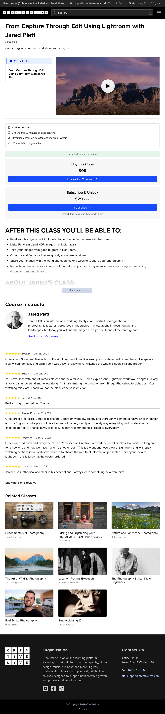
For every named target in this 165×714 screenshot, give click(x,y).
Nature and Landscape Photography (135, 533)
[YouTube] (45, 689)
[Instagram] (61, 689)
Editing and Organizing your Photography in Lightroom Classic (80, 535)
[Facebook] (53, 689)
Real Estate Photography (21, 620)
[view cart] (120, 3)
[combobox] (102, 13)
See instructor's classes (43, 336)
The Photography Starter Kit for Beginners (132, 580)
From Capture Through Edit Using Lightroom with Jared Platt (26, 73)
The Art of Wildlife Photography (25, 578)
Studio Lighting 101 (70, 620)
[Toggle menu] (159, 13)
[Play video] (108, 86)
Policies (83, 709)
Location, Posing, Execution (76, 578)
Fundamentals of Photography (24, 533)
